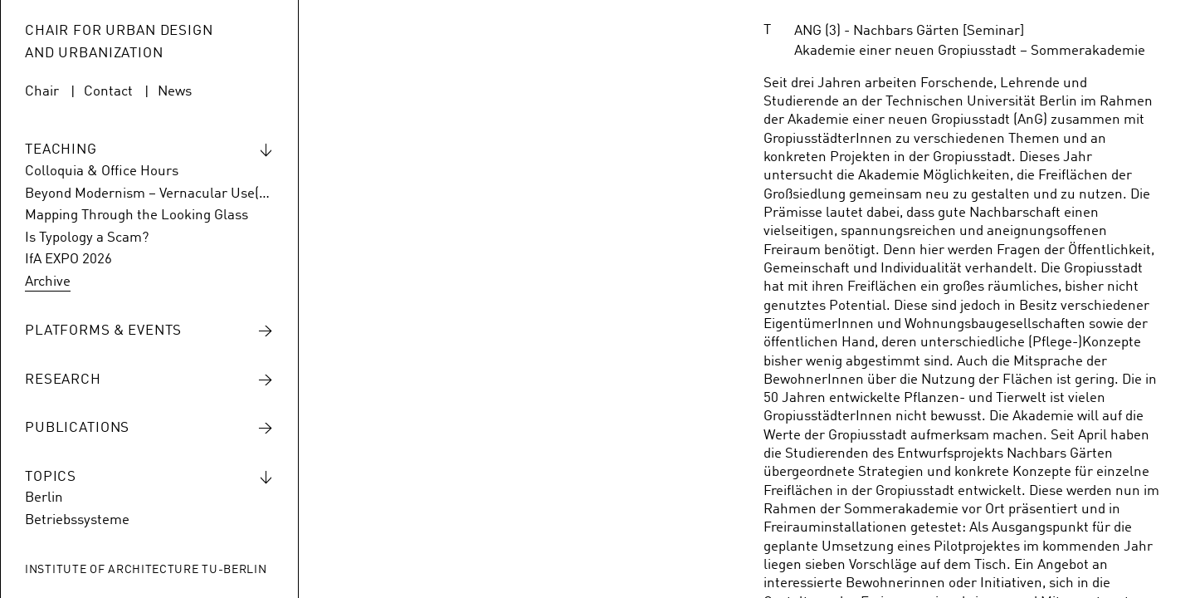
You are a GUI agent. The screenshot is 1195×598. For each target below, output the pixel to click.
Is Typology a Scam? (87, 238)
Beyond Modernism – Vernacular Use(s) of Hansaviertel (149, 194)
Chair (42, 92)
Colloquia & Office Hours (101, 171)
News (175, 92)
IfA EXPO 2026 (68, 259)
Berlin (44, 498)
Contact (108, 92)
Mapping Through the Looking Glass (136, 215)
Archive (48, 282)
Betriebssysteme (77, 520)
